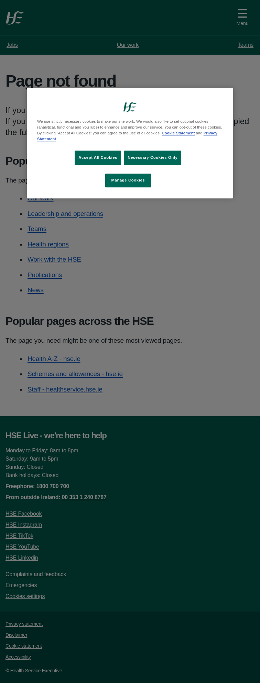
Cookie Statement (178, 133)
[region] (130, 143)
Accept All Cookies (97, 158)
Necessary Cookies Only (152, 158)
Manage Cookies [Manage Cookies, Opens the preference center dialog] (128, 180)
